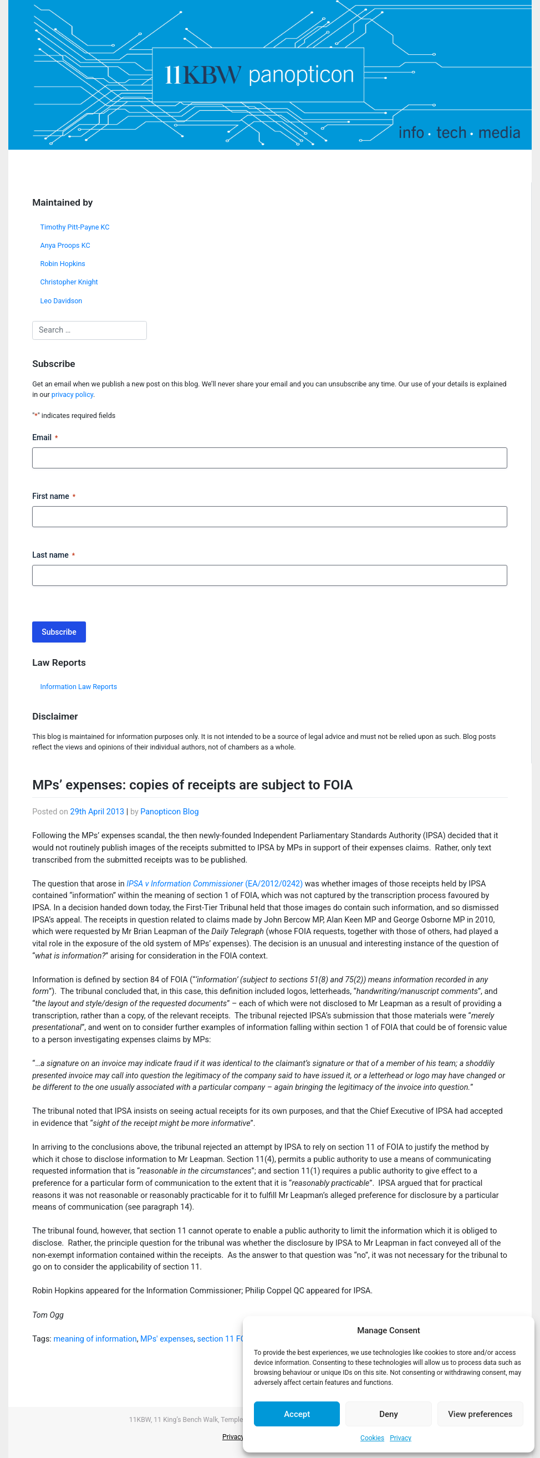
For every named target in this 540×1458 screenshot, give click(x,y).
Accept (297, 1414)
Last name (53, 555)
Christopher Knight (69, 282)
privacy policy (72, 394)
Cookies (372, 1438)
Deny (388, 1414)
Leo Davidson (61, 301)
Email (45, 438)
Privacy (400, 1438)
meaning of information (94, 1339)
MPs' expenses (166, 1339)
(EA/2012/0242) (214, 884)
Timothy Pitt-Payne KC (75, 227)
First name (53, 497)
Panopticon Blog (169, 812)
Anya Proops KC (65, 245)
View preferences (480, 1414)
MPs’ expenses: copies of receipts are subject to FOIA (192, 785)
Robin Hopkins (62, 263)
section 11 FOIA (225, 1339)
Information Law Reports (79, 686)
